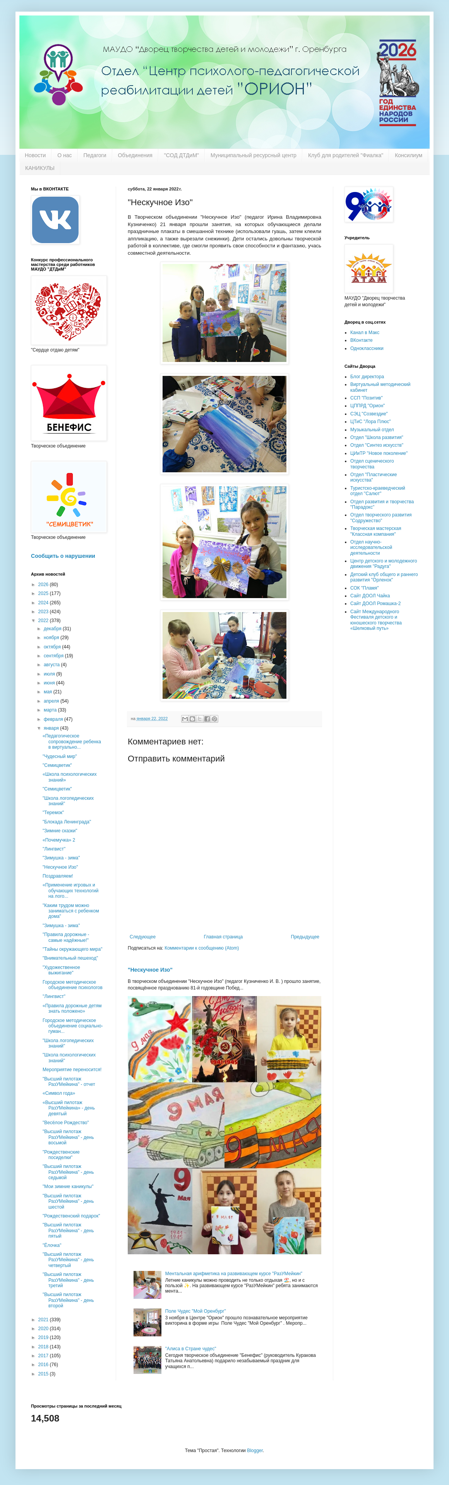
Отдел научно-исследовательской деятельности (371, 547)
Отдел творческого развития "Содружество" (380, 517)
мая (48, 691)
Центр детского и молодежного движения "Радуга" (383, 563)
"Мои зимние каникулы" (68, 1186)
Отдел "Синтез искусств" (376, 445)
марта (51, 710)
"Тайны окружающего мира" (72, 949)
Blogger (255, 1450)
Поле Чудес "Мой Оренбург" (195, 1311)
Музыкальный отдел (372, 429)
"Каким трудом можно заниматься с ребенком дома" (71, 911)
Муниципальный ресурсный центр (253, 155)
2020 (44, 1328)
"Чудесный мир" (60, 756)
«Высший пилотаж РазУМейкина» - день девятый (69, 1108)
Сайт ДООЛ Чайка (370, 595)
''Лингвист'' (54, 849)
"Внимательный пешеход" (70, 958)
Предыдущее (305, 937)
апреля (52, 701)
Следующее (143, 937)
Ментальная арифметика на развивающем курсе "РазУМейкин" (233, 1273)
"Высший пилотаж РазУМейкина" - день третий (68, 1280)
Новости (35, 155)
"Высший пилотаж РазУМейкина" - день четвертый (68, 1260)
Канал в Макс (364, 332)
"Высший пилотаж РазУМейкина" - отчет (69, 1081)
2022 (44, 620)
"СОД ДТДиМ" (181, 155)
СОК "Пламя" (364, 588)
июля (50, 674)
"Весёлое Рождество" (66, 1122)
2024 (44, 602)
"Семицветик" (57, 765)
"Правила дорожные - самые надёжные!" (66, 937)
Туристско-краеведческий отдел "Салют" (377, 490)
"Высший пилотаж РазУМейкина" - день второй (68, 1300)
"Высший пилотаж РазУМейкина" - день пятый (68, 1230)
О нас (64, 155)
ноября (52, 637)
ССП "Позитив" (366, 398)
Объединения (135, 155)
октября (53, 647)
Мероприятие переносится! (72, 1069)
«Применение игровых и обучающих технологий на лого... (71, 890)
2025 (44, 593)
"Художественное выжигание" (61, 970)
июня (50, 683)
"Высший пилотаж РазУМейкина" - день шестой (68, 1201)
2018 (44, 1347)
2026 (44, 584)
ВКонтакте (361, 340)
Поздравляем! (58, 876)
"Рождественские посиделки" (61, 1154)
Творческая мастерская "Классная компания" (375, 531)
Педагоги (95, 155)
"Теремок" (53, 812)
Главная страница (223, 937)
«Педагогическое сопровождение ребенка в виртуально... (72, 741)
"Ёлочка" (52, 1245)
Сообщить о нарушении (63, 556)
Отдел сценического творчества (372, 463)
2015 (44, 1374)
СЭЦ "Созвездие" (369, 414)
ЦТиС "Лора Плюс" (370, 421)
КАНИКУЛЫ (40, 168)
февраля (54, 719)
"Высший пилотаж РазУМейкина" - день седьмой (68, 1172)
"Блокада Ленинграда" (67, 822)
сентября (54, 655)
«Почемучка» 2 (59, 840)
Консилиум (408, 155)
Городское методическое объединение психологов (73, 984)
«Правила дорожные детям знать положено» (72, 1008)
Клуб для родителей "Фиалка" (345, 155)
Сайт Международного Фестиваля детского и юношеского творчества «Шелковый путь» (376, 620)
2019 (44, 1337)
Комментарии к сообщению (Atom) (202, 948)
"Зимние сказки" (60, 830)
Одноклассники (367, 348)
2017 (44, 1355)
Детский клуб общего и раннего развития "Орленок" (384, 577)
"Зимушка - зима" (61, 858)
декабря (53, 628)
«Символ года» (59, 1093)
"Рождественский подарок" (71, 1216)
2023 (44, 611)
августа (52, 664)
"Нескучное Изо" (150, 970)
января (52, 728)
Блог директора (367, 376)
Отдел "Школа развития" (376, 437)
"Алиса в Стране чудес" (190, 1348)
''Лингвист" (54, 996)
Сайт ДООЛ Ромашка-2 (375, 603)
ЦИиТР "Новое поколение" (379, 453)
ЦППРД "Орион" (367, 405)
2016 (44, 1364)
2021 (44, 1319)
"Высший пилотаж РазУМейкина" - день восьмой (68, 1137)
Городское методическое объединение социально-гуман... (73, 1026)
